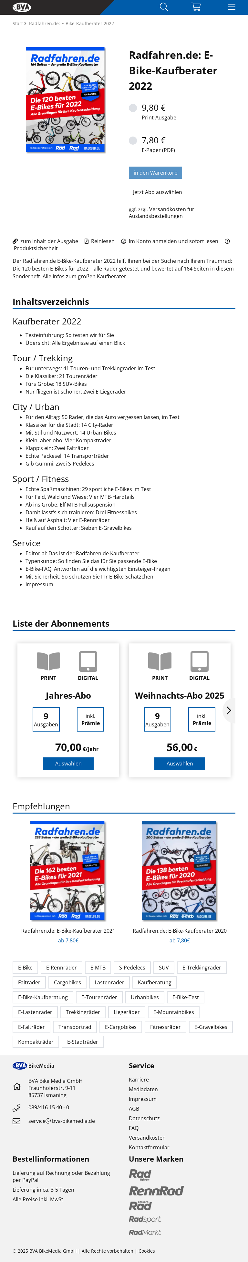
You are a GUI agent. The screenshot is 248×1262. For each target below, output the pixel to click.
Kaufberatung (154, 982)
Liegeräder (127, 1012)
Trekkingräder (83, 1012)
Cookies (147, 1251)
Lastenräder (109, 982)
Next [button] (228, 710)
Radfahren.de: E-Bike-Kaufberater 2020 (180, 930)
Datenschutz (144, 1118)
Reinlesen (100, 241)
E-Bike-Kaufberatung (43, 997)
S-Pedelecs (132, 967)
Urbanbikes (145, 997)
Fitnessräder (165, 1027)
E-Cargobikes (121, 1027)
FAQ (134, 1128)
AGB (134, 1108)
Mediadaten (143, 1089)
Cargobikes (67, 982)
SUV (164, 967)
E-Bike (25, 967)
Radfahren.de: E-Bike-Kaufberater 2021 (68, 930)
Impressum (143, 1099)
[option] (68, 710)
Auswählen (68, 763)
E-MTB (98, 967)
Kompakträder (36, 1041)
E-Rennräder (61, 967)
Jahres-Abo (68, 695)
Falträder (29, 982)
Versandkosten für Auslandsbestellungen (161, 213)
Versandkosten (147, 1137)
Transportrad (74, 1027)
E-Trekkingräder (201, 967)
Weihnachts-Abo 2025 (179, 695)
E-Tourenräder (99, 997)
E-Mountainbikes (173, 1012)
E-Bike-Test (185, 997)
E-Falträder (31, 1027)
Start (18, 23)
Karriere (139, 1079)
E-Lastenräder (35, 1012)
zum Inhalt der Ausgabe (45, 241)
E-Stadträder (82, 1041)
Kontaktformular (149, 1147)
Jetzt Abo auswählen (157, 192)
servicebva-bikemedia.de (61, 1120)
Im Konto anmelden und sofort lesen (169, 241)
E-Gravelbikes (210, 1027)
